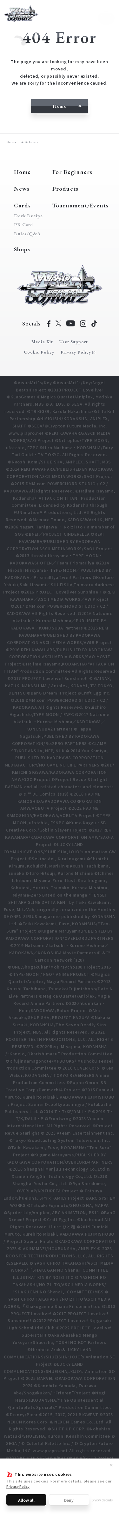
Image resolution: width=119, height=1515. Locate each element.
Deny (69, 1500)
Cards (22, 205)
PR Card (23, 224)
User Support (73, 341)
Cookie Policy (39, 352)
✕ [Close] (111, 1465)
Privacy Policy (18, 1486)
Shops (22, 249)
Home (11, 142)
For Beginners (72, 172)
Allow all (26, 1500)
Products (65, 189)
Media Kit (42, 341)
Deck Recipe (27, 215)
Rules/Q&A (27, 233)
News (22, 189)
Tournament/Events (80, 205)
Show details (102, 1499)
